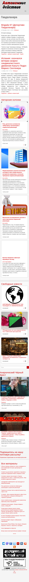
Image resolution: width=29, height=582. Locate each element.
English (21, 54)
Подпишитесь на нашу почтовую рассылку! (11, 453)
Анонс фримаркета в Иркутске (8, 528)
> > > (14, 533)
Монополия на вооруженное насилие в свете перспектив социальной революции (14, 219)
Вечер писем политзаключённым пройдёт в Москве (13, 531)
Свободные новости (11, 284)
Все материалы (9, 463)
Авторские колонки (11, 100)
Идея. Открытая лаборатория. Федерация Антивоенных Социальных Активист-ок (14, 357)
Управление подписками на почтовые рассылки (13, 457)
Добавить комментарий (13, 54)
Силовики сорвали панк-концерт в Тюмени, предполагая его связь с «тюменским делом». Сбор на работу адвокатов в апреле (12, 434)
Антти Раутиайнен (7, 261)
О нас (14, 572)
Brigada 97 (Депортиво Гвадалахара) (12, 26)
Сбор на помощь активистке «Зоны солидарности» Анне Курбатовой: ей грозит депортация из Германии (13, 468)
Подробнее (4, 54)
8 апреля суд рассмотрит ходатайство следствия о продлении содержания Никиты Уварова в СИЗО (13, 398)
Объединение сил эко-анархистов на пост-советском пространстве (14, 330)
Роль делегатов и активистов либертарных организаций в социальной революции (11, 125)
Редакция (16, 30)
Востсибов (5, 129)
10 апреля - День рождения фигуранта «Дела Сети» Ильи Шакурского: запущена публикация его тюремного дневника (13, 496)
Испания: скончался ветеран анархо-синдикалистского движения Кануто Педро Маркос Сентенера (13, 63)
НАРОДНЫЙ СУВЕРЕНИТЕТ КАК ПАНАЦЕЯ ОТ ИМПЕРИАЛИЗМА (13, 305)
